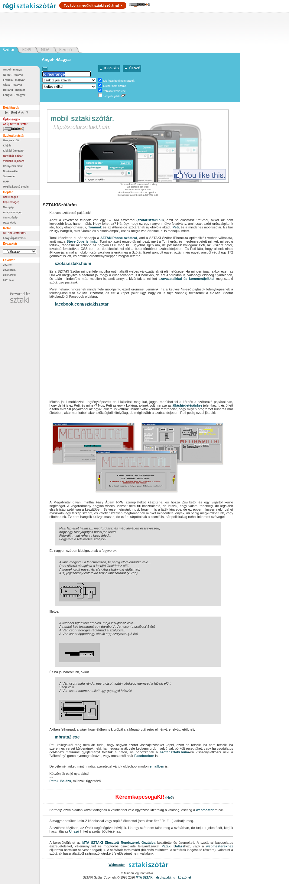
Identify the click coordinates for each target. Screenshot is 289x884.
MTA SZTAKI (92, 842)
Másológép (9, 222)
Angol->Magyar (56, 59)
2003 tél (7, 264)
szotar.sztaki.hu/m (73, 263)
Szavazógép (10, 217)
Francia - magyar (14, 79)
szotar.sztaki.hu (150, 220)
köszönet (184, 877)
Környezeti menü (13, 166)
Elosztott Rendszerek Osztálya (130, 842)
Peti (176, 227)
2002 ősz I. (9, 269)
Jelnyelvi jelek (111, 96)
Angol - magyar (13, 69)
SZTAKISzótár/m (60, 204)
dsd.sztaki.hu (165, 877)
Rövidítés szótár (13, 155)
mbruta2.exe (67, 737)
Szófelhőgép (10, 196)
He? (169, 797)
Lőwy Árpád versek (14, 238)
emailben (157, 766)
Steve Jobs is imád (82, 241)
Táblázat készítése (114, 91)
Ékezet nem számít (114, 85)
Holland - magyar (14, 89)
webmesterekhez (219, 846)
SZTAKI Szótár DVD (15, 232)
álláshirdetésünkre (187, 405)
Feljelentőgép (11, 202)
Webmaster (117, 864)
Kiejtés (7, 145)
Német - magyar (13, 74)
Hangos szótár (12, 140)
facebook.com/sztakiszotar (82, 304)
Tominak (95, 227)
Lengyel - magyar (14, 95)
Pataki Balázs (60, 781)
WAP (6, 181)
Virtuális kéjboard (13, 160)
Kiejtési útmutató (13, 150)
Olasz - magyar (12, 84)
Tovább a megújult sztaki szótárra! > (93, 5)
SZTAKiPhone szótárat (118, 238)
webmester (204, 810)
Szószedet (9, 176)
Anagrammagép (12, 212)
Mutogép (8, 207)
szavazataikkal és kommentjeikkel (186, 278)
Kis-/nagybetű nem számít (119, 80)
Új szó (134, 68)
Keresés (111, 68)
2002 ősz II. (9, 275)
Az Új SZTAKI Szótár (15, 124)
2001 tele (8, 280)
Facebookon (144, 756)
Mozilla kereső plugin (16, 186)
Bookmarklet (10, 171)
